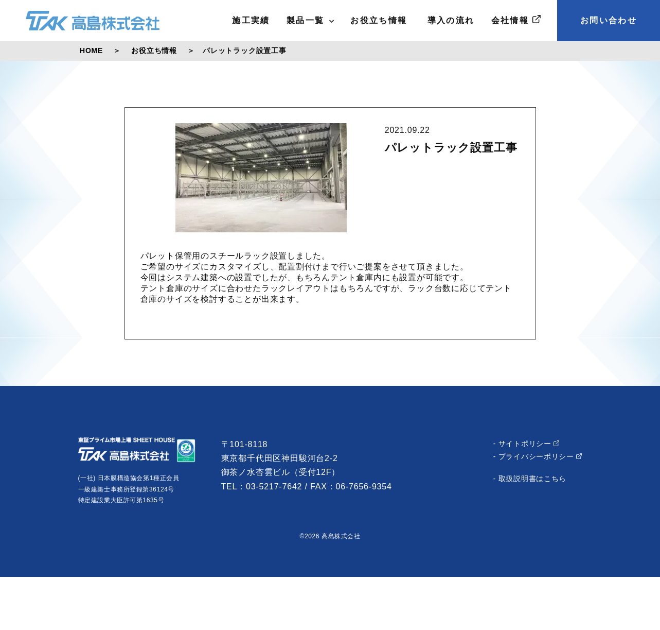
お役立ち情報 (378, 20)
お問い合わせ (608, 20)
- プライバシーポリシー (537, 456)
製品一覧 (310, 20)
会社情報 (516, 20)
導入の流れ (449, 20)
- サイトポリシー (526, 443)
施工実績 (251, 20)
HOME (91, 50)
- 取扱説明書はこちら (529, 478)
